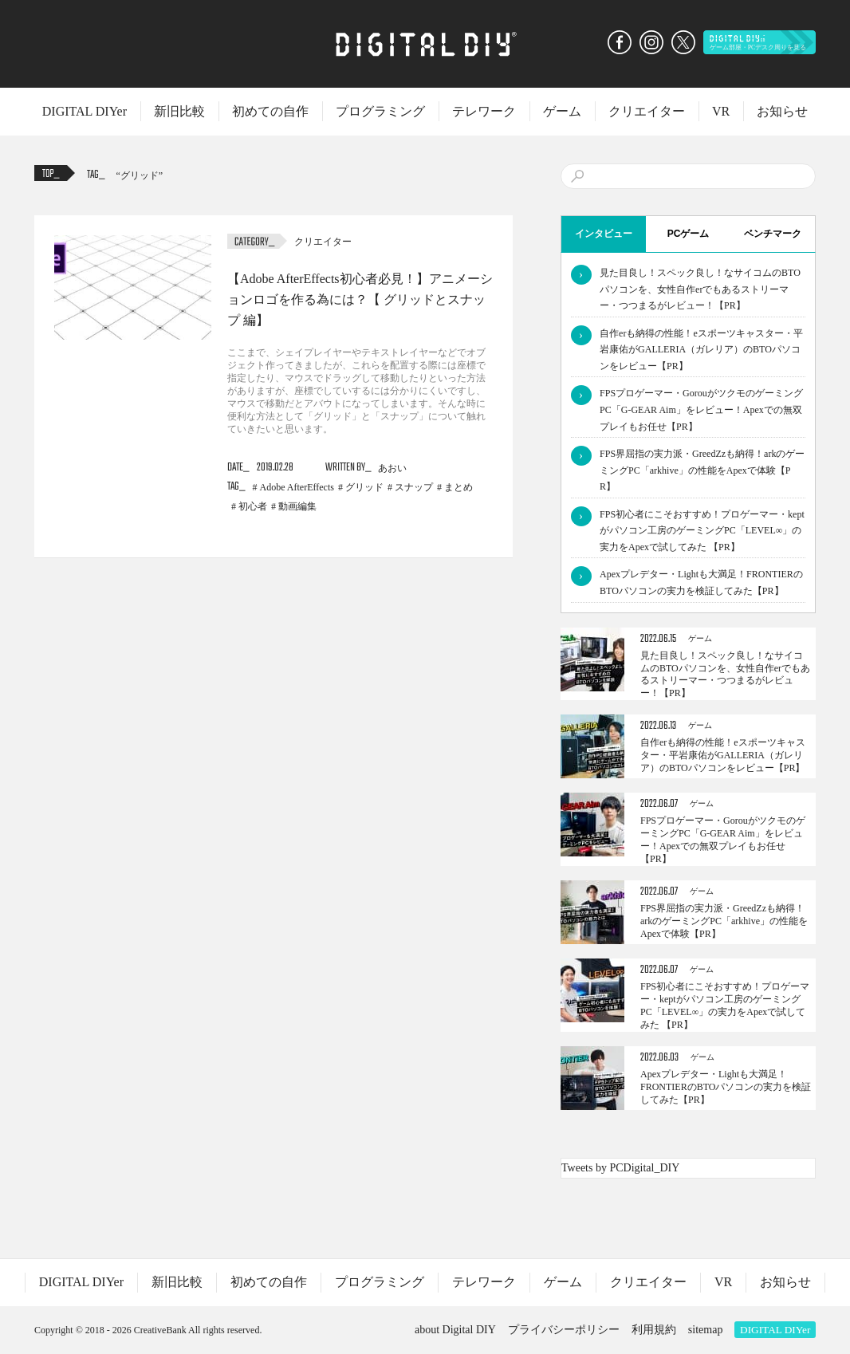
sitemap (705, 1330)
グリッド (139, 175)
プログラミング (380, 111)
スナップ (414, 487)
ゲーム (562, 111)
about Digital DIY (455, 1330)
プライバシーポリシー (564, 1330)
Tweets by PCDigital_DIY (620, 1168)
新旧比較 (179, 111)
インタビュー (603, 233)
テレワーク (484, 111)
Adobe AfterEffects (297, 487)
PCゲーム (688, 233)
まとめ (458, 487)
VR (721, 111)
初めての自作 (270, 111)
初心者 (252, 506)
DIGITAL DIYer (84, 111)
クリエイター (646, 111)
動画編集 (297, 506)
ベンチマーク (772, 233)
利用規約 (654, 1330)
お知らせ (782, 111)
